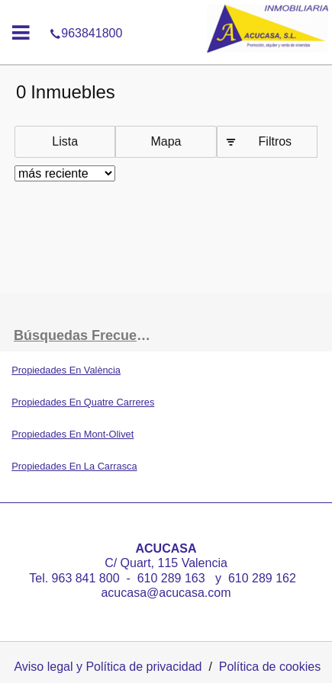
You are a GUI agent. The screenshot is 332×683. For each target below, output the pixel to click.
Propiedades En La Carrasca (74, 466)
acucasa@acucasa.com (165, 592)
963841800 (166, 10)
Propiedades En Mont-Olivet (72, 434)
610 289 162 (263, 578)
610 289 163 (171, 578)
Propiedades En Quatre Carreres (82, 402)
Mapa (165, 141)
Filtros (275, 141)
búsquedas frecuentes (89, 335)
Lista (65, 141)
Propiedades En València (66, 370)
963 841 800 (87, 578)
